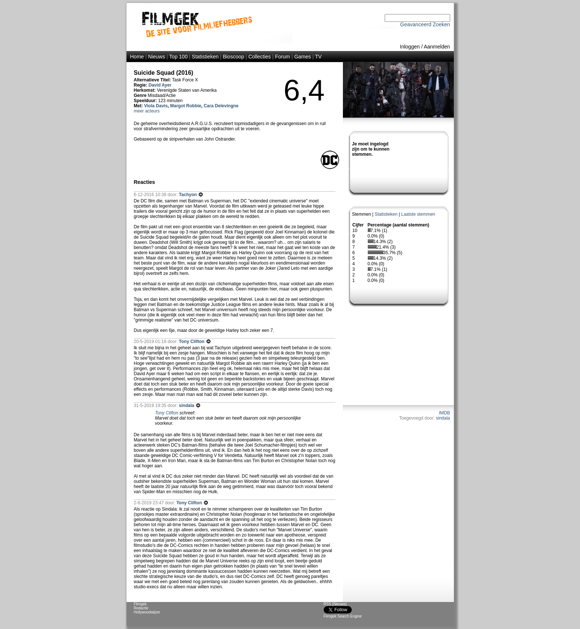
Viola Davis (156, 105)
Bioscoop (233, 57)
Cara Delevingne (221, 105)
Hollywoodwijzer (147, 612)
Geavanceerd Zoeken (425, 24)
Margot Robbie (185, 105)
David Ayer (160, 85)
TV (318, 57)
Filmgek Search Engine (343, 616)
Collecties (259, 57)
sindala (443, 418)
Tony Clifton (192, 341)
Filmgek (140, 604)
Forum (282, 57)
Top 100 (178, 57)
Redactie (141, 608)
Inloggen (410, 47)
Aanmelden (437, 47)
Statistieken (205, 57)
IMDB (444, 413)
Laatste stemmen (418, 214)
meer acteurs (147, 111)
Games (302, 57)
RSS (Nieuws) (335, 604)
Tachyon (188, 194)
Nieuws (156, 57)
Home (137, 57)
